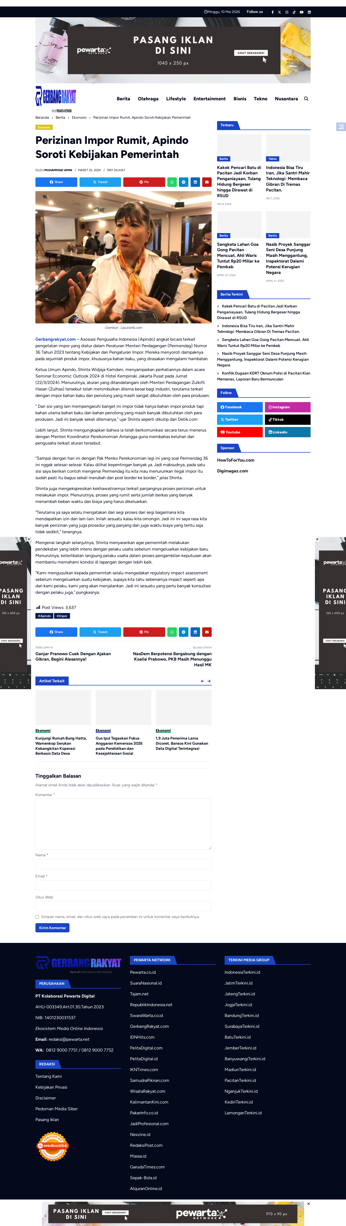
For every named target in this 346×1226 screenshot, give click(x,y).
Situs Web (44, 897)
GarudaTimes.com (147, 1166)
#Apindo (44, 616)
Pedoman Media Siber (56, 1108)
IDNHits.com (142, 1037)
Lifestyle (176, 98)
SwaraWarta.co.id (146, 1015)
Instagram (279, 407)
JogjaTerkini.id (238, 1004)
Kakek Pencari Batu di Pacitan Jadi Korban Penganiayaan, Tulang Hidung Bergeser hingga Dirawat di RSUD (239, 181)
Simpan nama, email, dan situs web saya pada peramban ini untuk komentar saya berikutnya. (120, 916)
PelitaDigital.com (146, 1048)
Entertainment (210, 98)
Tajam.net (139, 993)
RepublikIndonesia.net (151, 1004)
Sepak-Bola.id (143, 1177)
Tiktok (276, 419)
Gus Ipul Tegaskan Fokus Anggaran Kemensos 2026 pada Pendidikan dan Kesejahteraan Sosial (119, 746)
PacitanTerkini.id (240, 1080)
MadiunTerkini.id (240, 1069)
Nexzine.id (140, 1134)
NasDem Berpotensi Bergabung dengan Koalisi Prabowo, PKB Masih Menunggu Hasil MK (172, 659)
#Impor (62, 616)
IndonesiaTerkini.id (242, 972)
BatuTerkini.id (238, 1037)
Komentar (45, 794)
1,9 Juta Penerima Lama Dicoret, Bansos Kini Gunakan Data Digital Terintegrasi (182, 743)
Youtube (230, 432)
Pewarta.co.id (143, 972)
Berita (123, 98)
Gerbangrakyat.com (55, 339)
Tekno (260, 98)
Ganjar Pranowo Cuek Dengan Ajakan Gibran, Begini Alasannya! (73, 656)
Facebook (231, 407)
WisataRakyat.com (147, 1091)
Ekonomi (44, 127)
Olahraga (148, 98)
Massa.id (138, 1156)
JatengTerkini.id (240, 993)
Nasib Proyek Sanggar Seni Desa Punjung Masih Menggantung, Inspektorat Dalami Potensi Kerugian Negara (288, 258)
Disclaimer (45, 1098)
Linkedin (278, 432)
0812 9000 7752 (97, 1050)
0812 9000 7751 (62, 1050)
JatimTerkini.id (238, 983)
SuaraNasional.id (146, 983)
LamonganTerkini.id (243, 1112)
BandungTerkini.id (242, 1015)
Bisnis (240, 98)
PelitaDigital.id (144, 1058)
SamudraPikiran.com (149, 1080)
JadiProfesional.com (149, 1123)
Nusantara (286, 98)
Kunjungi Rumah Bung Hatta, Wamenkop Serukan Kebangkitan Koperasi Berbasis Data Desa (61, 746)
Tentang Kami (48, 1076)
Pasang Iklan (47, 1119)
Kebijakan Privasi (51, 1087)
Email (41, 876)
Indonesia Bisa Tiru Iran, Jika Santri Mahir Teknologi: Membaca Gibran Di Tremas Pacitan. (288, 179)
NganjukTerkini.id (241, 1091)
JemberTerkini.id (240, 1048)
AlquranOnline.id (146, 1188)
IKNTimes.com (144, 1069)
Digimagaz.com (232, 470)
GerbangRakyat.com (149, 1026)
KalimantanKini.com (149, 1102)
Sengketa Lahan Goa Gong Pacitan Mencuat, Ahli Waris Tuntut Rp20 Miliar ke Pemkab (238, 255)
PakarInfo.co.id (144, 1112)
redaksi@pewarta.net (69, 1039)
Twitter (229, 419)
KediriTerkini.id (239, 1102)
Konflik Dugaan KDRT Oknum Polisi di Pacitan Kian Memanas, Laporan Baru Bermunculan (263, 376)
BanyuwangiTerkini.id (245, 1058)
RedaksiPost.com (146, 1145)
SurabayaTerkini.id (242, 1026)
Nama (41, 855)
